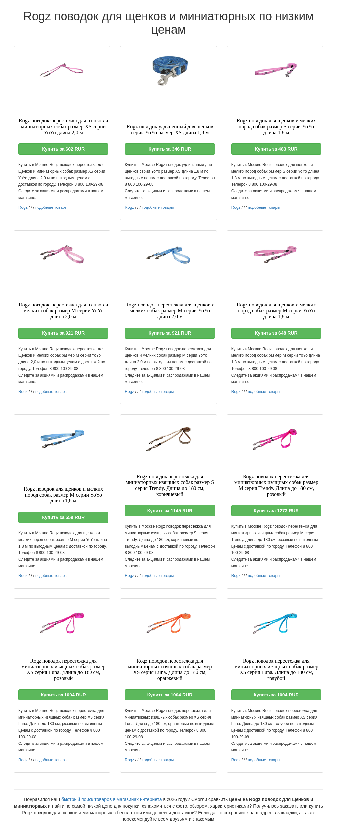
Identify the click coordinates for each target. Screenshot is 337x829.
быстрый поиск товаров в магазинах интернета (111, 799)
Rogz (23, 207)
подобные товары (51, 207)
